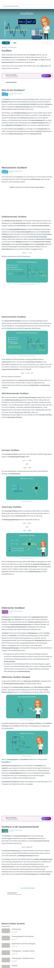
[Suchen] (50, 6)
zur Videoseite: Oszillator (27, 888)
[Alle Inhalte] (2, 2)
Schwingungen (12, 47)
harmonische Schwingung (38, 237)
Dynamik (4, 47)
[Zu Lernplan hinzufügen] (43, 42)
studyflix (28, 2)
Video (42, 66)
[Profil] (51, 2)
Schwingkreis (6, 762)
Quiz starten (46, 76)
